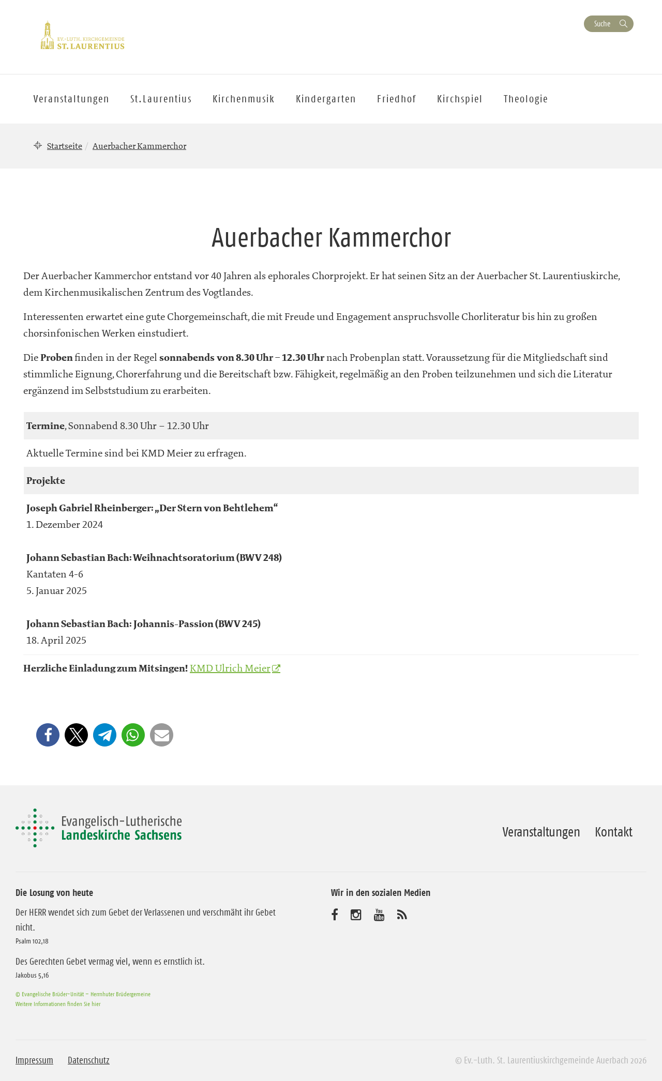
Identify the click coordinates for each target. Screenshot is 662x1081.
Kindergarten (326, 99)
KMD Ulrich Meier (230, 668)
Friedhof (396, 99)
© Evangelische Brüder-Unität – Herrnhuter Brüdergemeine (83, 994)
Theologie (526, 99)
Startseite (64, 145)
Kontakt (614, 832)
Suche (602, 23)
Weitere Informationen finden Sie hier (58, 1004)
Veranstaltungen (541, 832)
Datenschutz (89, 1060)
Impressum (34, 1060)
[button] (47, 735)
